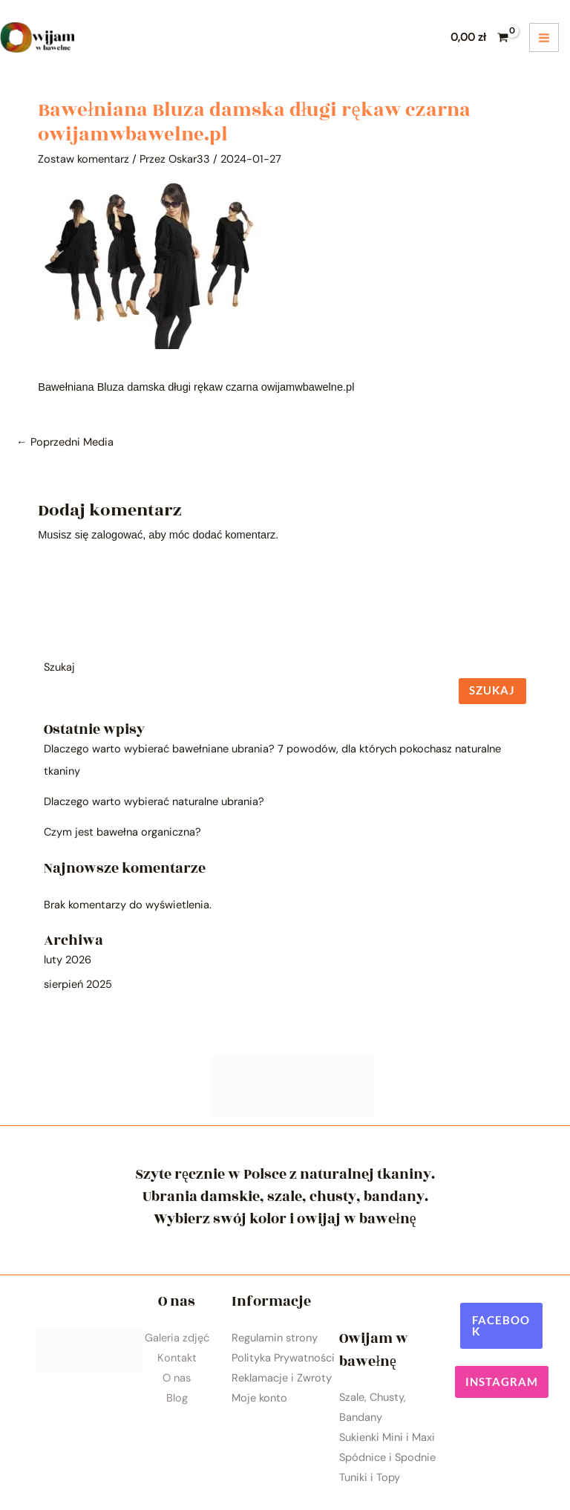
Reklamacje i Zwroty (282, 1378)
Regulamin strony (275, 1338)
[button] (501, 1326)
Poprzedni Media (65, 442)
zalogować (116, 535)
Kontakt (177, 1358)
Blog (177, 1398)
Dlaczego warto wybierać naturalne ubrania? (154, 802)
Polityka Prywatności (283, 1358)
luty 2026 (67, 960)
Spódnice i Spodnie (387, 1458)
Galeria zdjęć (177, 1338)
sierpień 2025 (78, 984)
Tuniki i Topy (369, 1478)
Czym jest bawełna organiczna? (122, 832)
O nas (177, 1378)
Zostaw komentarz (83, 159)
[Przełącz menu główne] (544, 38)
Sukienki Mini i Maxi (387, 1438)
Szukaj (59, 667)
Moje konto (259, 1398)
